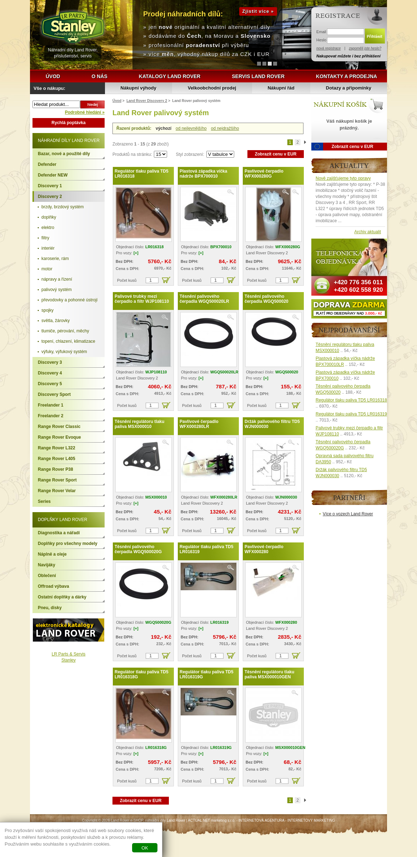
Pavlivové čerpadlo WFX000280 (264, 549)
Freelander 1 (50, 405)
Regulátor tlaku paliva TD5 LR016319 (206, 549)
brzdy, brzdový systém (62, 206)
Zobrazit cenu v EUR (276, 154)
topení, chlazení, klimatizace (68, 341)
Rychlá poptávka (68, 122)
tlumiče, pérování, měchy (65, 330)
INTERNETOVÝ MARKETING (311, 820)
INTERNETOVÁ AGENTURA (261, 820)
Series (44, 501)
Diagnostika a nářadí (59, 532)
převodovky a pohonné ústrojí (69, 299)
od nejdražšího (225, 128)
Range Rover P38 (55, 469)
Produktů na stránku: (132, 154)
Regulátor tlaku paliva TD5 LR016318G (142, 674)
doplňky (48, 217)
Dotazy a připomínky (348, 88)
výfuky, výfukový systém (64, 351)
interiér (48, 248)
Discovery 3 (50, 362)
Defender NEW (52, 175)
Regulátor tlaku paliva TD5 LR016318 (142, 174)
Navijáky (46, 564)
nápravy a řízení (56, 279)
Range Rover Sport (57, 480)
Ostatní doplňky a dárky (62, 597)
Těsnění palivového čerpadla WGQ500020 (266, 299)
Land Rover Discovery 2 (146, 101)
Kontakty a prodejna (346, 76)
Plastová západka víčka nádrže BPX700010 (203, 174)
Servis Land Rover (258, 76)
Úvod (53, 76)
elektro (47, 227)
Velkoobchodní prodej (212, 88)
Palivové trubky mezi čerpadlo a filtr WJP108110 (142, 299)
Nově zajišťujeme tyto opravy (343, 178)
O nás (99, 76)
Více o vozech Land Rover (348, 513)
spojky (47, 310)
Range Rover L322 (56, 447)
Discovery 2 (50, 196)
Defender (47, 164)
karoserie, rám (55, 258)
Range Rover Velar (57, 490)
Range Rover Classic (59, 426)
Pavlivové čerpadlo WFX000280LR (199, 424)
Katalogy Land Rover (170, 76)
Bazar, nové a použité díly (64, 153)
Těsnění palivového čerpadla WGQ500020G (138, 549)
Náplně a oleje (52, 554)
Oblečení (47, 575)
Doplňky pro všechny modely (67, 543)
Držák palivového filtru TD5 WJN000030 (272, 424)
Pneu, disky (50, 607)
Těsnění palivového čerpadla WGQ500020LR (204, 299)
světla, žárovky (55, 320)
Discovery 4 (50, 373)
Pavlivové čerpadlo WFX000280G (264, 174)
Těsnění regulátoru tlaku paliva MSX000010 (139, 424)
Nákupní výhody (138, 88)
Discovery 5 (50, 383)
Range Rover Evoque (59, 437)
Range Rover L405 (56, 458)
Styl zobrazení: (190, 154)
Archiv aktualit (367, 231)
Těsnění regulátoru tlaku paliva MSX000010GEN (269, 674)
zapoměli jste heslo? (365, 48)
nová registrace (328, 48)
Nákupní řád (281, 88)
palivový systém (56, 289)
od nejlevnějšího (191, 128)
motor (46, 268)
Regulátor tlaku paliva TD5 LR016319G (206, 674)
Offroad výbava (53, 586)
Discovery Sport (54, 394)
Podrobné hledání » (85, 112)
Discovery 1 (50, 185)
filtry (45, 237)
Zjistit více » (258, 11)
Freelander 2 (50, 415)
